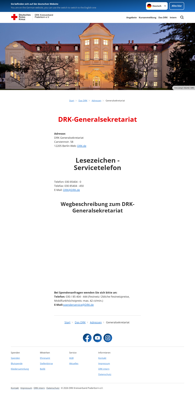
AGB (71, 358)
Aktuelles (73, 363)
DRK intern (103, 368)
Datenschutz (104, 374)
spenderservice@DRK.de (78, 305)
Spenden (15, 358)
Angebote (131, 17)
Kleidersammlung (20, 368)
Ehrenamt (45, 358)
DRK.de (81, 146)
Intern (173, 17)
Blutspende (16, 363)
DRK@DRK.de (71, 190)
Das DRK (163, 17)
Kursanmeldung (147, 17)
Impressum (104, 363)
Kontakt (102, 358)
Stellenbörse (46, 363)
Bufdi (42, 368)
